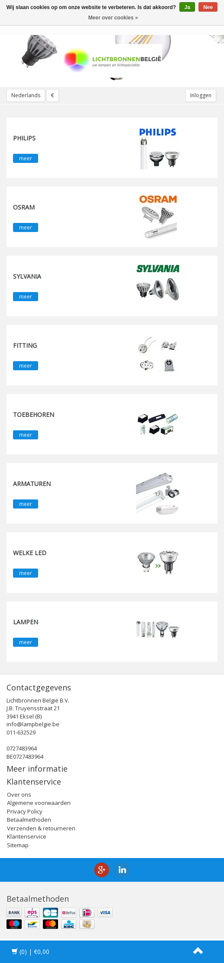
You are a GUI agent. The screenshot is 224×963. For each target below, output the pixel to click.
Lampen (25, 622)
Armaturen (32, 484)
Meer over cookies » (113, 18)
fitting (25, 345)
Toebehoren (33, 414)
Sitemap (18, 845)
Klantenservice (26, 836)
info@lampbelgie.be (32, 724)
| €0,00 (30, 951)
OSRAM (24, 207)
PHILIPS (24, 138)
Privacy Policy (24, 811)
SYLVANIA (27, 276)
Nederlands (25, 95)
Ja (187, 7)
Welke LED (29, 553)
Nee (208, 7)
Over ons (19, 794)
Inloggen (200, 95)
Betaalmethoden (29, 819)
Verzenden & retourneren (41, 828)
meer (25, 158)
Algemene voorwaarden (39, 803)
